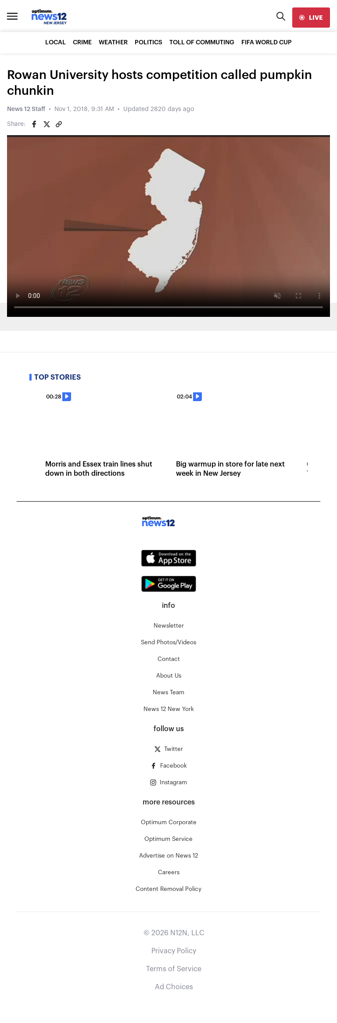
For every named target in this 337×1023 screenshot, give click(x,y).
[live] (311, 17)
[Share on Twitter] (46, 124)
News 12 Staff (26, 109)
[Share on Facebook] (34, 124)
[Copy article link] (58, 124)
